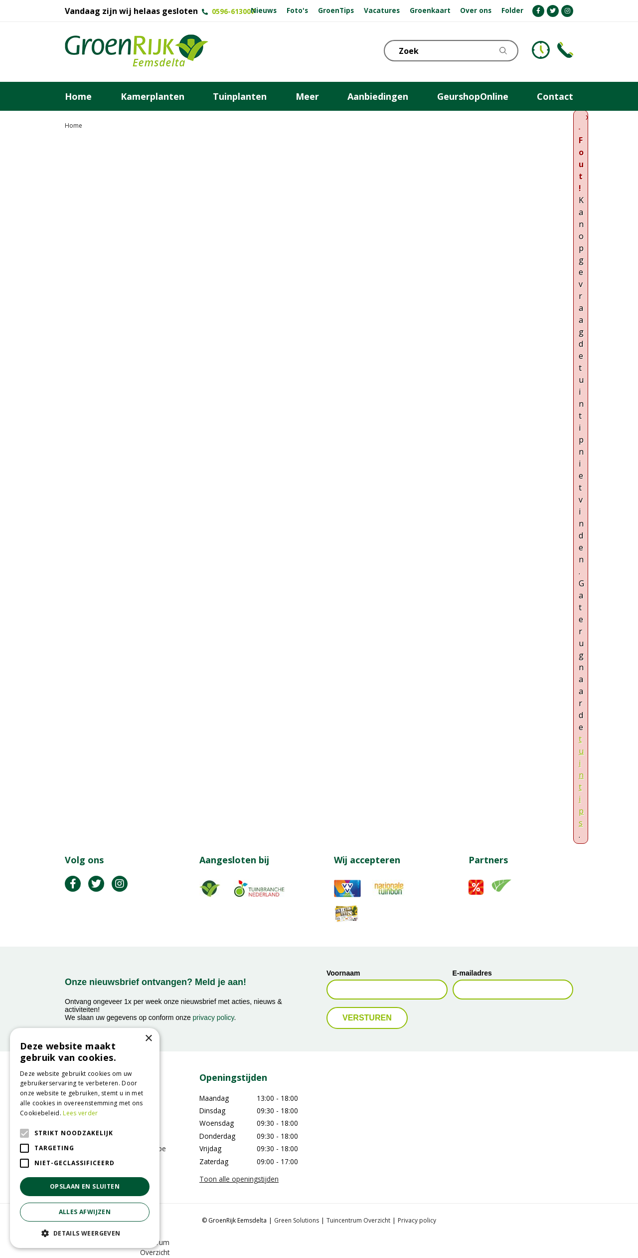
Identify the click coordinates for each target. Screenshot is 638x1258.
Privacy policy (417, 1220)
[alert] (85, 1138)
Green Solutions (296, 1220)
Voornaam (343, 973)
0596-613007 (233, 11)
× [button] (148, 1038)
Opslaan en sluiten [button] (85, 1186)
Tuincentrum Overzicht (358, 1220)
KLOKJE (541, 50)
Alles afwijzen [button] (85, 1212)
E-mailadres (472, 973)
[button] (85, 1233)
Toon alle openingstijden (239, 1179)
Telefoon (565, 50)
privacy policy (213, 1017)
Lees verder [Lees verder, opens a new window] (80, 1113)
